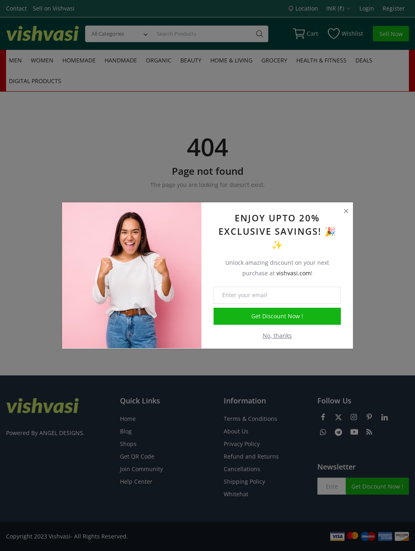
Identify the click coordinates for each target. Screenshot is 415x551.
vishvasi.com (293, 273)
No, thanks (277, 335)
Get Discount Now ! (277, 316)
